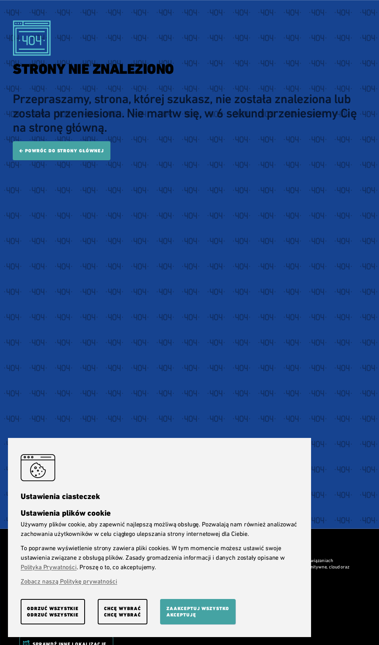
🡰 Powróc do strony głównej (61, 151)
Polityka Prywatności (49, 567)
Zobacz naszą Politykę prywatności (69, 581)
